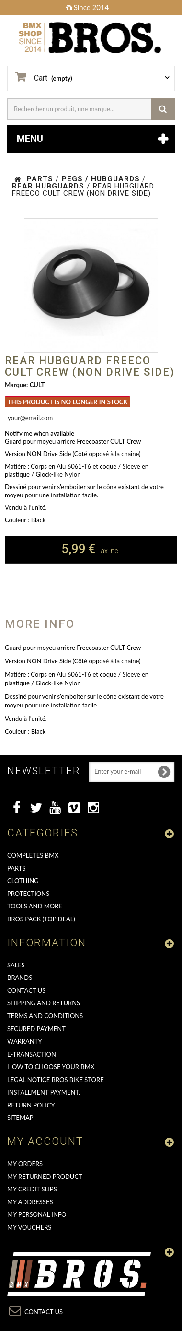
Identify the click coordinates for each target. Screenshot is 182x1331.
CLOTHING (23, 880)
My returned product (44, 1176)
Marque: (16, 385)
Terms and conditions (45, 1016)
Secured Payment (36, 1029)
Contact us (26, 990)
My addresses (30, 1202)
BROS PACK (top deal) (41, 919)
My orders (25, 1163)
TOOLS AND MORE (34, 906)
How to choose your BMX (50, 1067)
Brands (19, 977)
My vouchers (29, 1227)
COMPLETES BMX (32, 855)
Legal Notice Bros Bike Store (55, 1080)
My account (45, 1141)
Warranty (24, 1041)
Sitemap (20, 1117)
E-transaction (31, 1054)
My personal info (37, 1214)
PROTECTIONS (28, 893)
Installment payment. (43, 1092)
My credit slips (32, 1189)
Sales (16, 965)
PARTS (16, 868)
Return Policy (31, 1105)
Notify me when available (39, 433)
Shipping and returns (43, 1003)
